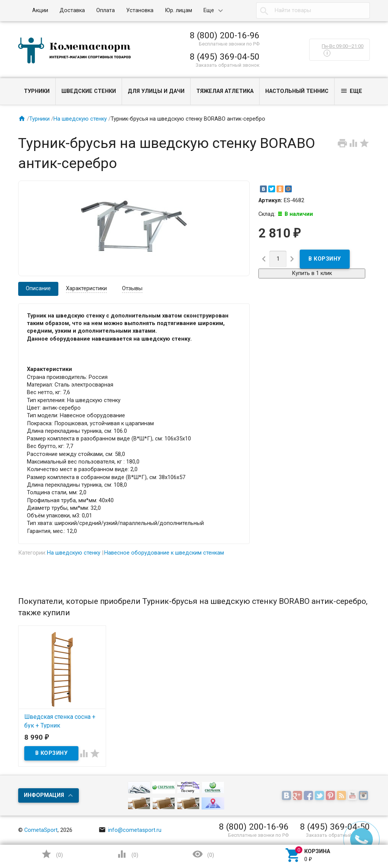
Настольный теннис (297, 91)
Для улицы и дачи (156, 91)
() (52, 854)
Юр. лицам (178, 10)
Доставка (72, 10)
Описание (38, 288)
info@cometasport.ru (130, 830)
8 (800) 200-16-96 (225, 35)
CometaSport (41, 830)
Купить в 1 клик (312, 273)
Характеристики (86, 288)
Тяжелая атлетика (224, 91)
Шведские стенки (88, 91)
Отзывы (132, 288)
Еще (208, 10)
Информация (44, 795)
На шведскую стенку (80, 119)
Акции (40, 10)
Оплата (105, 10)
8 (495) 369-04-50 (225, 56)
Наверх (356, 829)
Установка (139, 10)
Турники (37, 91)
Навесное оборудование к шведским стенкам (164, 553)
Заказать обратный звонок (228, 65)
